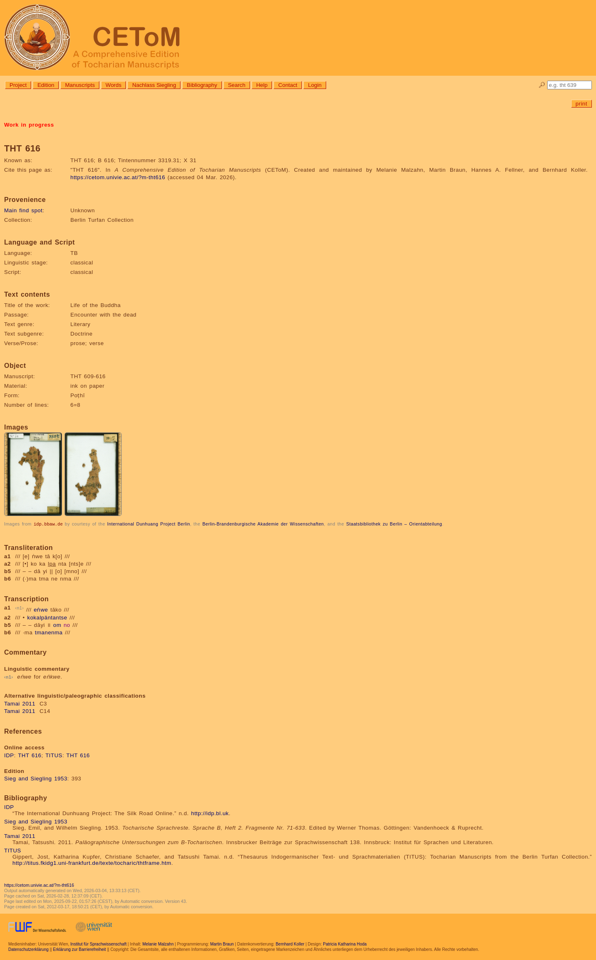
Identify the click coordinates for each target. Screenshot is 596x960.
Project (18, 85)
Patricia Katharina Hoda (345, 943)
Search (236, 85)
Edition (45, 85)
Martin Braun (222, 943)
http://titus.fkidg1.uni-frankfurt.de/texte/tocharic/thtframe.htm (91, 862)
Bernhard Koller (290, 943)
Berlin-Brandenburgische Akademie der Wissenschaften (263, 523)
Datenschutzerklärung (28, 949)
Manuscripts (80, 85)
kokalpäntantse (47, 617)
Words (113, 85)
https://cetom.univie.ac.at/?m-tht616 (117, 177)
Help (261, 85)
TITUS (54, 755)
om (57, 625)
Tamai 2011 (19, 703)
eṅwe (41, 610)
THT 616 (29, 755)
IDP (9, 755)
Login (315, 85)
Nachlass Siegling (154, 85)
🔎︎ (542, 85)
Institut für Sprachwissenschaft (98, 943)
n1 (19, 607)
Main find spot (23, 210)
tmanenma (48, 632)
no (67, 625)
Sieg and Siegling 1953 (35, 778)
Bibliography (202, 85)
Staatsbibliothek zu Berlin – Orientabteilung (394, 523)
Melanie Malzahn (158, 943)
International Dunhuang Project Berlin (148, 523)
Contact (287, 85)
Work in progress (29, 125)
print (581, 104)
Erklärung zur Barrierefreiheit (79, 949)
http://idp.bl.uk (210, 813)
